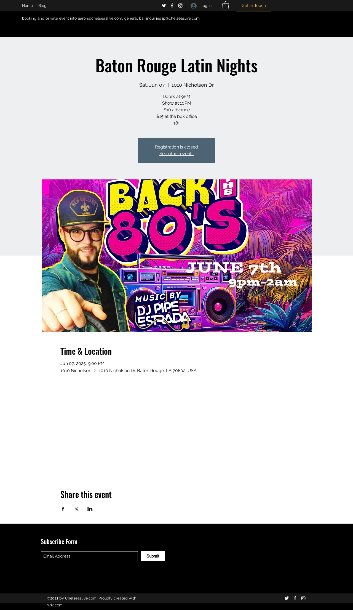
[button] (225, 5)
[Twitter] (164, 5)
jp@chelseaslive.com (181, 18)
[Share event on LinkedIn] (90, 509)
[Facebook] (172, 5)
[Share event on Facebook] (63, 509)
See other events (176, 153)
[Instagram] (180, 5)
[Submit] (153, 556)
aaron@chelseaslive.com (100, 18)
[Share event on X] (76, 509)
